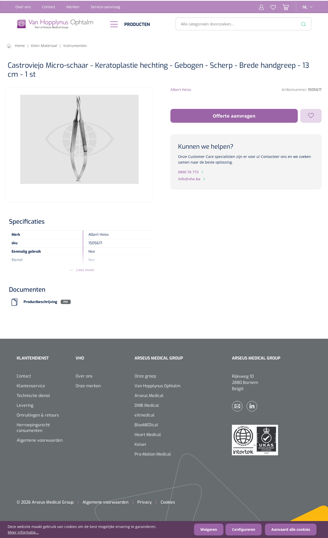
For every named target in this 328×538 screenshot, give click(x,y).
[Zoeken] (303, 23)
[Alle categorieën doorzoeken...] (241, 23)
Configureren (243, 529)
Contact (48, 6)
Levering (25, 404)
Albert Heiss (180, 89)
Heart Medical (148, 433)
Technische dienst (33, 394)
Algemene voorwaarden (40, 439)
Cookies (168, 501)
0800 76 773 (188, 171)
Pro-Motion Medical (153, 453)
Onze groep (145, 375)
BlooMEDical (146, 424)
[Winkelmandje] (282, 6)
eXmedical (145, 414)
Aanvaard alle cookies (290, 529)
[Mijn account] (261, 6)
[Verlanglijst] (270, 6)
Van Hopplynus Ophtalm (157, 385)
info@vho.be (189, 178)
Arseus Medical (149, 394)
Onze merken (88, 385)
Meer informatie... (23, 532)
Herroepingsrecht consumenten (33, 426)
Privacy (144, 501)
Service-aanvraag (105, 6)
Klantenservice (31, 385)
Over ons (23, 6)
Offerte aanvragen (234, 115)
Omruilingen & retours (38, 414)
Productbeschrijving (40, 301)
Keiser (141, 443)
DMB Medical (147, 404)
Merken (72, 6)
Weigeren (208, 529)
